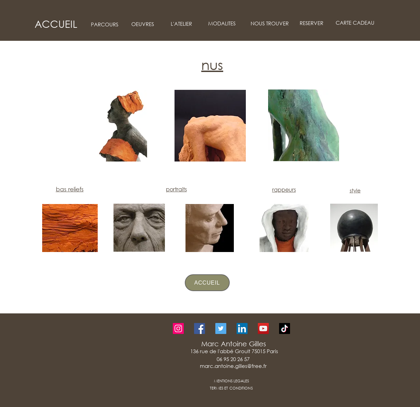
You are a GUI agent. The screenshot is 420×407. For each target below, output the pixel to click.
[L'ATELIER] (181, 24)
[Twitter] (220, 328)
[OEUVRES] (143, 24)
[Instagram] (178, 328)
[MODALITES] (222, 23)
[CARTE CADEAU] (355, 23)
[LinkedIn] (242, 328)
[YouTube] (263, 328)
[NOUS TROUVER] (270, 23)
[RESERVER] (312, 23)
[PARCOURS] (104, 24)
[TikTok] (284, 328)
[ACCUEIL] (56, 24)
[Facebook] (199, 328)
